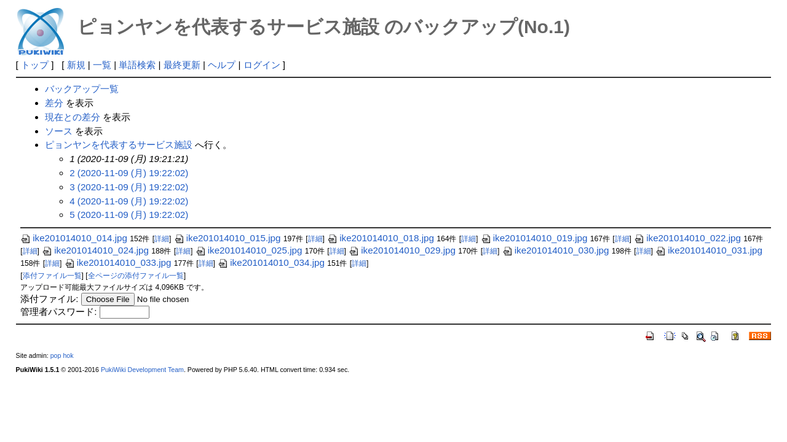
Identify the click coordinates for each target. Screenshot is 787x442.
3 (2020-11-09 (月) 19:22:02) (128, 187)
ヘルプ (221, 65)
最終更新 (182, 65)
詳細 (161, 239)
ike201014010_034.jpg (271, 262)
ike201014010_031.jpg (708, 250)
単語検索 (137, 65)
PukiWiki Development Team (142, 369)
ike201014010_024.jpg (95, 250)
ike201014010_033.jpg (118, 262)
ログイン (261, 65)
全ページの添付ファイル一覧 (136, 275)
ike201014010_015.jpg (227, 238)
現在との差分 (72, 117)
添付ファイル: (49, 298)
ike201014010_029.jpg (402, 250)
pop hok (62, 355)
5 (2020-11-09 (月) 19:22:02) (128, 214)
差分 (54, 103)
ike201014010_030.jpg (555, 250)
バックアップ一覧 (82, 88)
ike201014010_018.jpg (380, 238)
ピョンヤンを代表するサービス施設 (118, 144)
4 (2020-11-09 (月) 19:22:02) (128, 201)
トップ (35, 65)
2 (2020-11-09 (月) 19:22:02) (128, 173)
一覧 (102, 65)
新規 (76, 65)
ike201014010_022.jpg (687, 238)
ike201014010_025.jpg (249, 250)
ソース (59, 131)
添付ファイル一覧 (52, 275)
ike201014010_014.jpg (73, 238)
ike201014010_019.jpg (534, 238)
